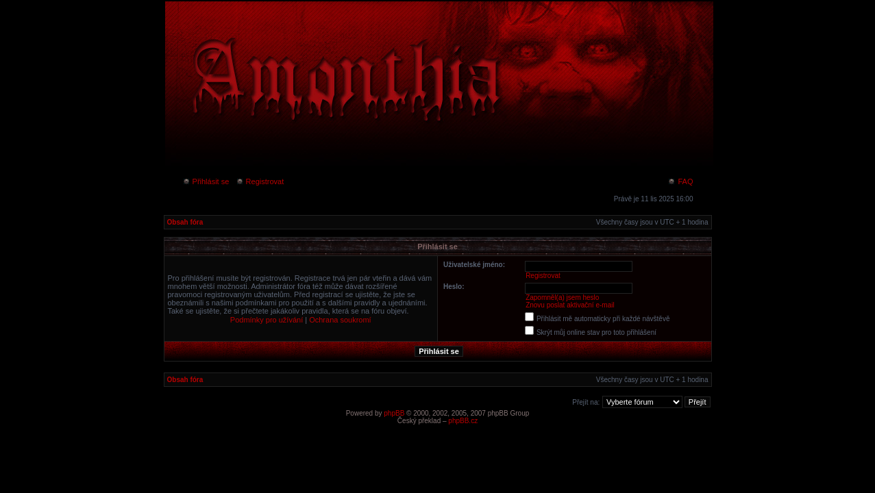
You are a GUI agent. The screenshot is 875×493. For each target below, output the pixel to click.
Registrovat (260, 181)
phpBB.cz (463, 421)
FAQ (680, 181)
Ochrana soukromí (340, 320)
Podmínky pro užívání (266, 320)
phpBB (394, 413)
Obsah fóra (185, 222)
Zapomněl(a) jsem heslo (562, 297)
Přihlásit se (206, 181)
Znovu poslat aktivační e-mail (570, 305)
